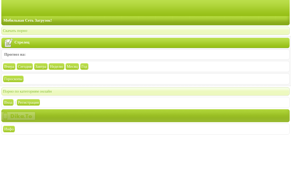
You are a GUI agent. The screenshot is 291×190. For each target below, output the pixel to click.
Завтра (40, 66)
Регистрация (28, 102)
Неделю (56, 66)
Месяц (72, 66)
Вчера (9, 66)
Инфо (9, 129)
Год (84, 66)
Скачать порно (15, 30)
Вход (8, 102)
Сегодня (25, 66)
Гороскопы (13, 79)
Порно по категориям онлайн (27, 91)
